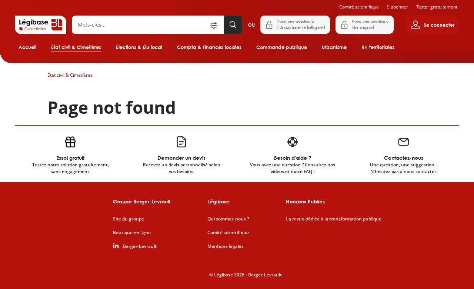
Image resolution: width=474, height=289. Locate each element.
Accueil (27, 47)
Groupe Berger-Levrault (141, 201)
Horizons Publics (305, 201)
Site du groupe (128, 219)
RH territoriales (377, 47)
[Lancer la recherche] (233, 25)
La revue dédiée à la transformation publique (333, 219)
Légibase (218, 201)
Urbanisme (334, 47)
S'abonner (397, 7)
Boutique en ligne (132, 233)
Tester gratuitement (436, 7)
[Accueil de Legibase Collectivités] (40, 25)
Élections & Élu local (139, 47)
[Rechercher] (140, 25)
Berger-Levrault (140, 246)
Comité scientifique (359, 7)
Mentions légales (225, 246)
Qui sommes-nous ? (228, 219)
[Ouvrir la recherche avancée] (216, 25)
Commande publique (281, 47)
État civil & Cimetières (76, 47)
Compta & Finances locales (209, 47)
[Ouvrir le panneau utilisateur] (432, 25)
